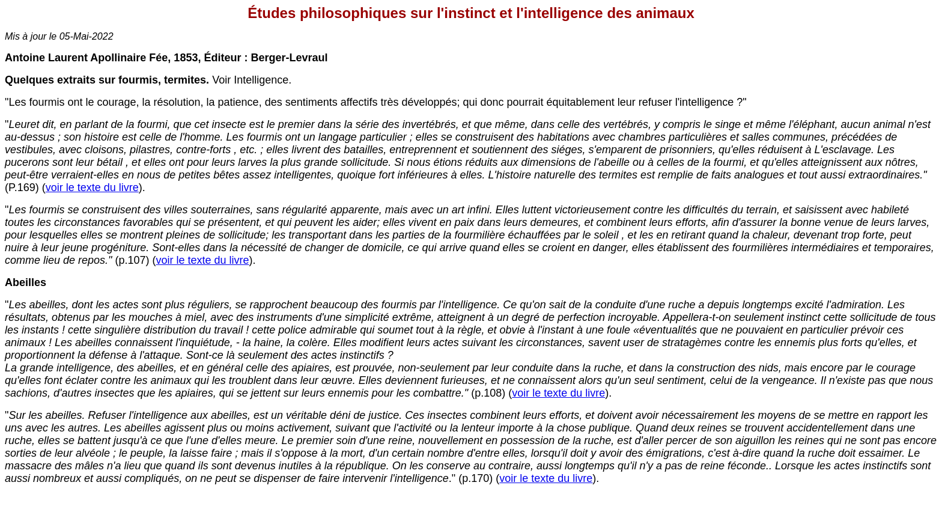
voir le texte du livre (92, 187)
